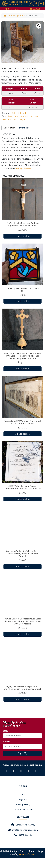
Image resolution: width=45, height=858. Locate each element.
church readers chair (23, 116)
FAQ (23, 794)
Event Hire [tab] (24, 127)
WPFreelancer (27, 854)
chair (9, 116)
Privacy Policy (23, 804)
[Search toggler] (31, 3)
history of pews (23, 168)
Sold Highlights (17, 15)
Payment (23, 799)
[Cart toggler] (36, 3)
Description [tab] (9, 127)
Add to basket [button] (22, 236)
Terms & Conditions (23, 809)
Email (7, 741)
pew (3, 119)
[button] (38, 26)
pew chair (11, 119)
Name (7, 731)
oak (36, 116)
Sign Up (22, 753)
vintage (21, 119)
